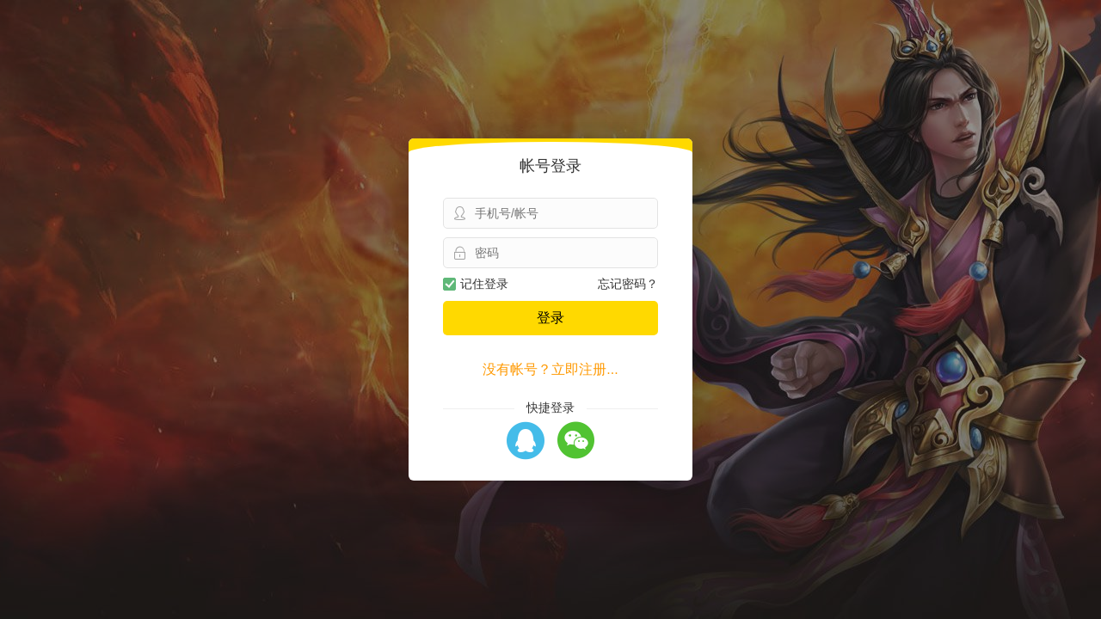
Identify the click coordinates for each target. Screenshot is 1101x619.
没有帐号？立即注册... (550, 369)
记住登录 (475, 284)
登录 (550, 317)
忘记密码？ (628, 284)
